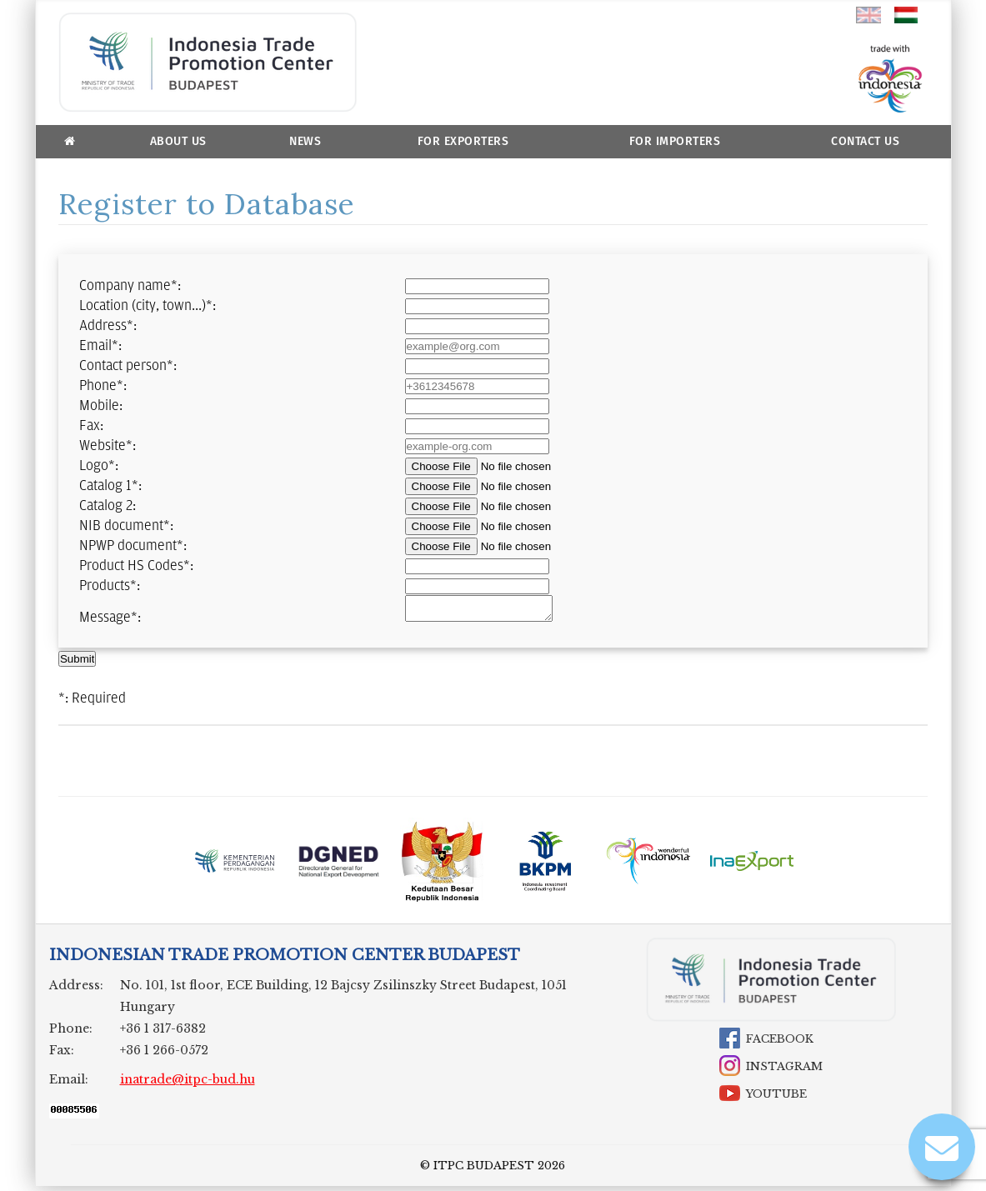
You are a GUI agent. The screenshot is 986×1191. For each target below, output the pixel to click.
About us (178, 141)
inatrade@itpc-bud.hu (187, 1084)
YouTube (776, 1099)
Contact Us (865, 141)
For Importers (675, 141)
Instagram (784, 1071)
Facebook (779, 1044)
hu (906, 15)
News (305, 141)
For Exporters (463, 141)
